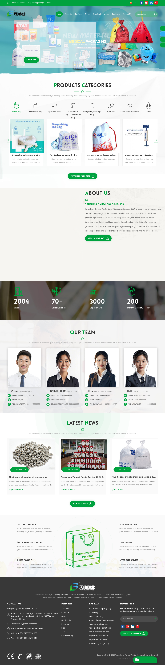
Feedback (116, 14)
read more (17, 490)
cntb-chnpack (140, 400)
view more (31, 60)
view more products (82, 176)
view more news (82, 504)
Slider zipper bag (95, 617)
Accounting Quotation (29, 543)
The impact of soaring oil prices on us (28, 477)
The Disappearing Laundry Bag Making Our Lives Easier (134, 477)
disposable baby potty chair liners (26, 155)
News (87, 14)
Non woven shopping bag (99, 609)
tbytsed (99, 400)
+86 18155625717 (110, 404)
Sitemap (65, 625)
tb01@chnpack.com (26, 396)
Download (97, 14)
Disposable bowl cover (98, 636)
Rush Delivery (126, 543)
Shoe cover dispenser (98, 625)
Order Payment (24, 561)
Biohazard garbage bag (98, 644)
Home (59, 14)
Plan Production (128, 526)
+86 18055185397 (149, 404)
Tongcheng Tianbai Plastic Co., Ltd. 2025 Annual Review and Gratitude (82, 477)
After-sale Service (128, 561)
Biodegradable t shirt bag (99, 628)
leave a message (143, 660)
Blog (63, 628)
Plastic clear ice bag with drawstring (64, 155)
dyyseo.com (131, 659)
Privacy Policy (67, 636)
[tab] (16, 109)
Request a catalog (134, 634)
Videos (106, 14)
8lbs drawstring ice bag (98, 632)
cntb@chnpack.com (142, 396)
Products (78, 14)
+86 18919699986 (16, 3)
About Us (68, 14)
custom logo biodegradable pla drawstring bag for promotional (101, 155)
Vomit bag (93, 613)
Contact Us (127, 14)
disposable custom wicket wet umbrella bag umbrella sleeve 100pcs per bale (139, 155)
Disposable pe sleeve (97, 640)
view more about (98, 238)
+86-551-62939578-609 (26, 634)
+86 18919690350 (33, 404)
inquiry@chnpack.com (39, 3)
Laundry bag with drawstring (101, 621)
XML (63, 632)
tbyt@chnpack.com (103, 396)
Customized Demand (27, 526)
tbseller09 (61, 400)
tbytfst (20, 400)
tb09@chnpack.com (65, 396)
